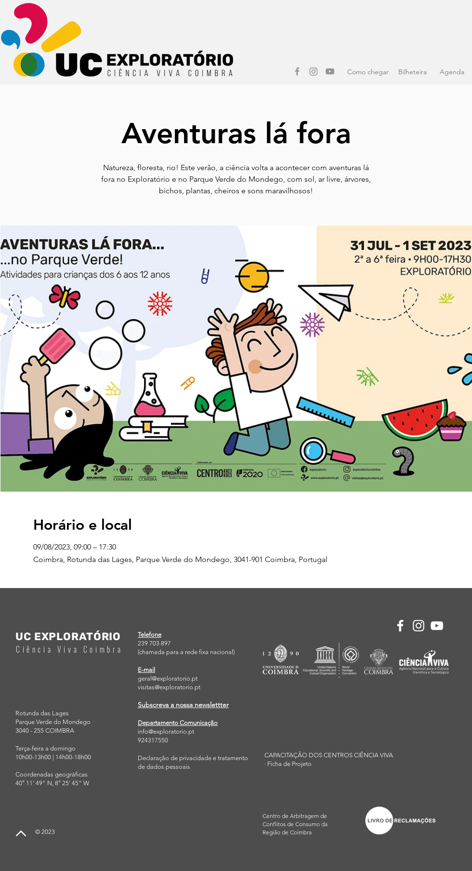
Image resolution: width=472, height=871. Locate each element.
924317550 (153, 740)
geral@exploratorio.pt (167, 678)
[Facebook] (297, 71)
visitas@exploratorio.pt (169, 687)
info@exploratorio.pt (166, 731)
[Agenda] (452, 72)
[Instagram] (313, 71)
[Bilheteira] (412, 72)
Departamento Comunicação (178, 722)
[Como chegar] (368, 72)
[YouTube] (330, 71)
